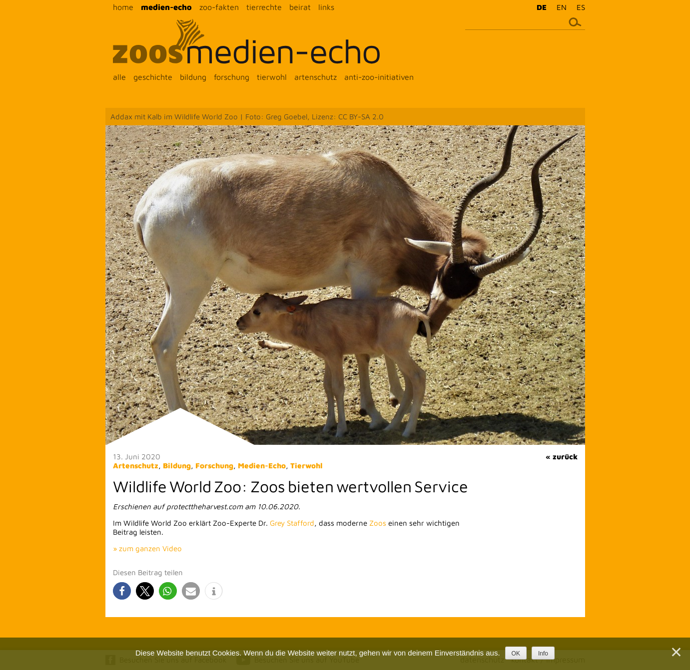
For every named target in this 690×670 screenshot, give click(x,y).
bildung (193, 76)
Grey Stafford (292, 523)
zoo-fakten (219, 6)
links (326, 6)
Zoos (377, 523)
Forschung (214, 465)
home (123, 6)
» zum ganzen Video (147, 548)
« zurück (562, 456)
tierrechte (264, 6)
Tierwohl (306, 465)
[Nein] (675, 652)
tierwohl (272, 76)
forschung (231, 76)
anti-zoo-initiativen (379, 76)
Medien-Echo (262, 465)
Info (543, 653)
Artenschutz (135, 465)
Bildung (177, 465)
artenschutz (315, 76)
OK (516, 653)
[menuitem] (539, 7)
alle (119, 76)
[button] (122, 591)
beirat (300, 6)
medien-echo (166, 6)
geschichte (152, 76)
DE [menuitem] (542, 7)
